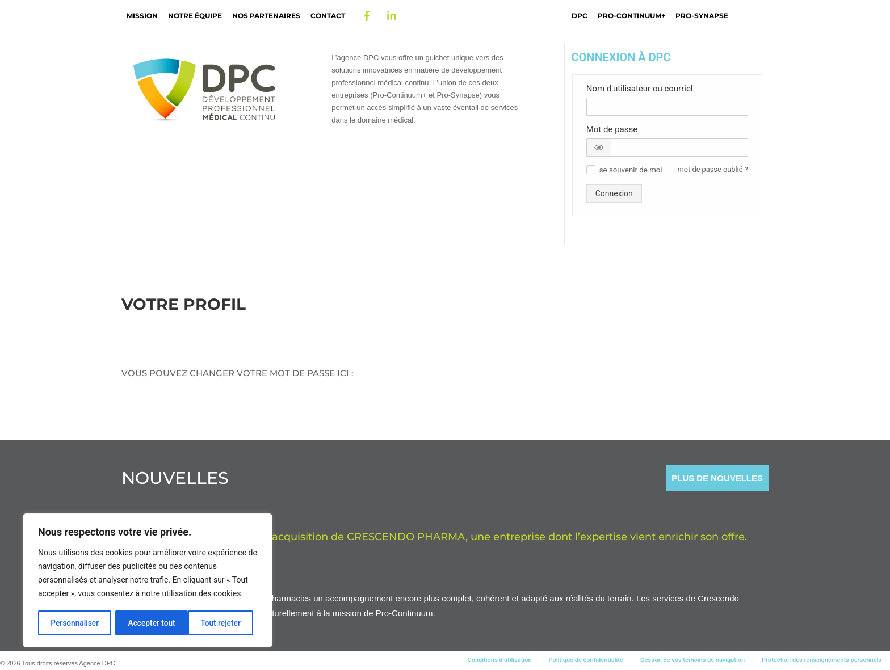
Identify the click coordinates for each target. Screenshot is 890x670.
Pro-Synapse (701, 15)
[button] (599, 147)
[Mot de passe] (667, 147)
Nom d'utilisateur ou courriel (639, 88)
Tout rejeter (148, 622)
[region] (147, 581)
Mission (142, 15)
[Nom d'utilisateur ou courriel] (667, 107)
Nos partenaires (266, 15)
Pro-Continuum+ (631, 15)
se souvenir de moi (630, 170)
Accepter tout (221, 622)
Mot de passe (611, 129)
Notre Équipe (195, 15)
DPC (579, 15)
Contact (327, 15)
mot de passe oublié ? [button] (713, 169)
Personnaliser (74, 622)
